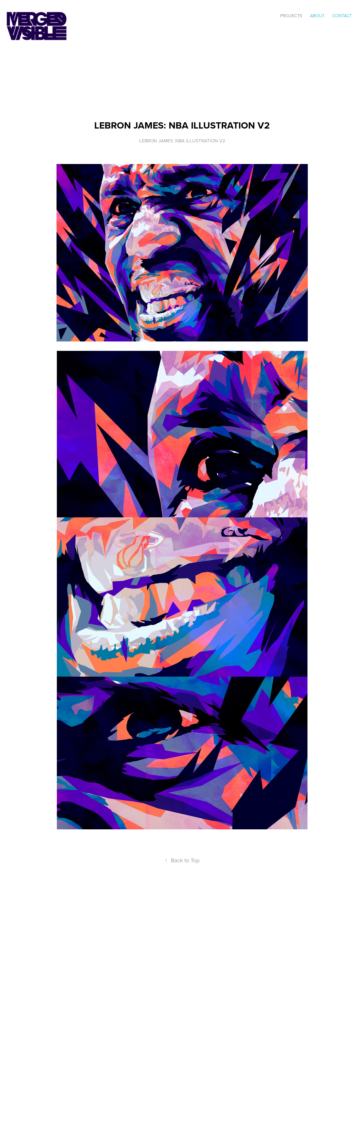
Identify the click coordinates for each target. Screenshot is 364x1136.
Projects (291, 16)
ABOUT (317, 16)
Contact (342, 16)
